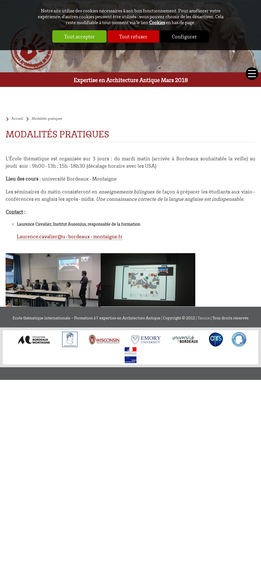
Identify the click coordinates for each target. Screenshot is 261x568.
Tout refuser (133, 36)
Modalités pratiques (47, 118)
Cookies (157, 22)
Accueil (17, 118)
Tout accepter (79, 36)
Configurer (184, 36)
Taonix (203, 317)
